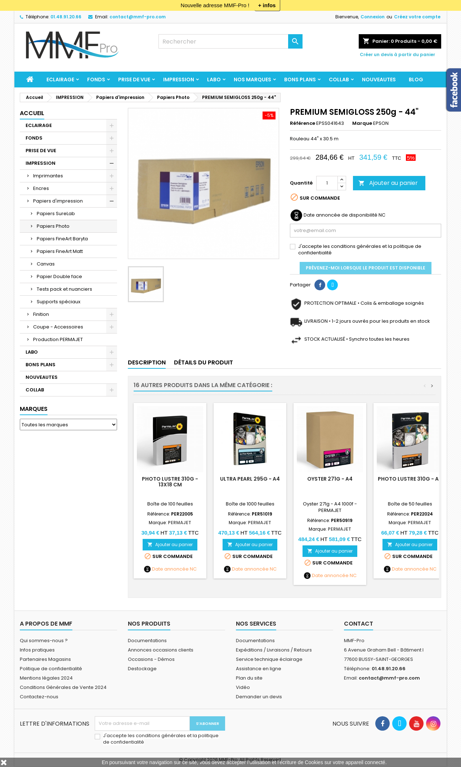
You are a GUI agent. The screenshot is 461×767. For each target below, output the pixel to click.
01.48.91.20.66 (65, 17)
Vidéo (243, 687)
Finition (41, 314)
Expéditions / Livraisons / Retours (274, 649)
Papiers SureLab (56, 213)
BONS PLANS (300, 79)
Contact (358, 624)
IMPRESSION (178, 79)
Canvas (46, 263)
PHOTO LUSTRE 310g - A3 (410, 478)
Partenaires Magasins (45, 659)
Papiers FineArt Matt (60, 251)
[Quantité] (327, 183)
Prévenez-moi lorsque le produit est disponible (365, 268)
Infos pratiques (37, 649)
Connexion (373, 17)
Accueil (32, 113)
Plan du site (249, 678)
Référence (302, 123)
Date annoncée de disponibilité (340, 215)
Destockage (142, 668)
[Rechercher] (230, 41)
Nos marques (252, 79)
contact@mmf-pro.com (137, 17)
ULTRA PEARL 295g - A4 (250, 478)
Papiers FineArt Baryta (62, 238)
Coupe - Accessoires (58, 326)
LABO (214, 79)
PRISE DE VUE (134, 79)
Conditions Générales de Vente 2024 (63, 687)
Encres (41, 188)
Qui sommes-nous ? (44, 640)
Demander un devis (259, 696)
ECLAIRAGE (60, 79)
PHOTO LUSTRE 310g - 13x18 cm (170, 481)
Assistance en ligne (258, 668)
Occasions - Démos (151, 659)
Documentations (147, 640)
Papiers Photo (53, 226)
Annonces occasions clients (160, 649)
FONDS (96, 79)
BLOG (416, 79)
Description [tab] (147, 362)
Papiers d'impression (58, 201)
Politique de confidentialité (51, 668)
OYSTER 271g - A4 (330, 478)
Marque (362, 123)
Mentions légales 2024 (46, 678)
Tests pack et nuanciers (64, 289)
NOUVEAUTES (379, 79)
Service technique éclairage (269, 659)
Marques (34, 409)
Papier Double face (59, 276)
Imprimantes (48, 175)
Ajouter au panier (388, 183)
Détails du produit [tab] (203, 362)
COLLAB (339, 79)
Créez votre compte (417, 17)
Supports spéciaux (58, 301)
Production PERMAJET (58, 339)
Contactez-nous (39, 696)
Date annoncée (170, 569)
